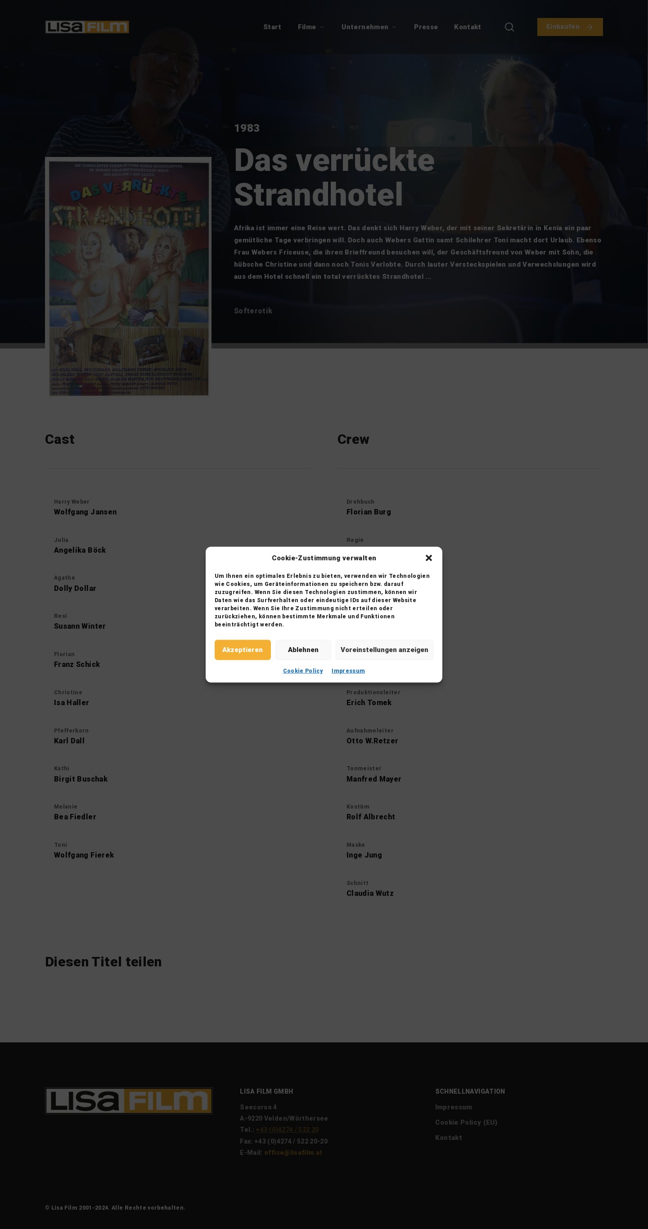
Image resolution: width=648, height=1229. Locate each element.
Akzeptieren (242, 650)
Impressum (348, 670)
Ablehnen (303, 650)
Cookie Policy (303, 670)
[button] (428, 558)
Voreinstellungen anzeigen (384, 650)
